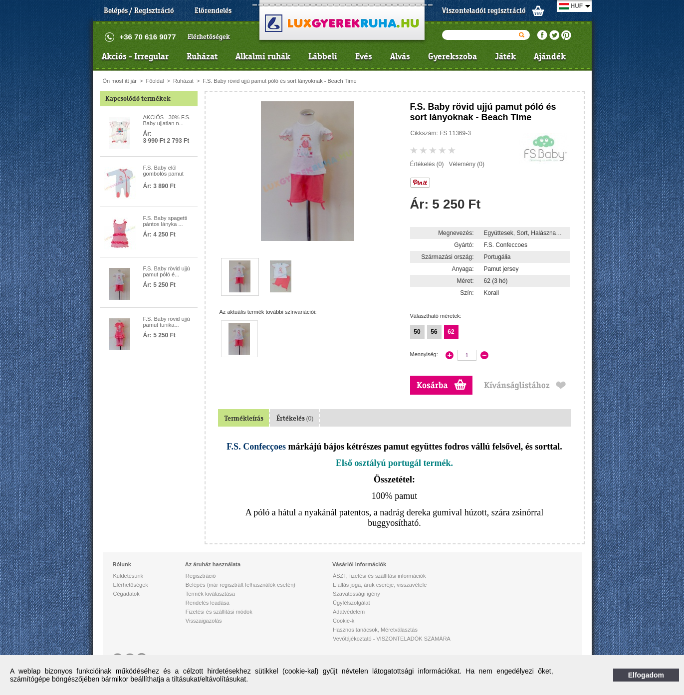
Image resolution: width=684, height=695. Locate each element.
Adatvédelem (349, 612)
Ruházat (202, 56)
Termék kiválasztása (210, 594)
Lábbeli (322, 56)
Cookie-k (343, 621)
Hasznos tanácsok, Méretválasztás (375, 630)
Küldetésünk (128, 576)
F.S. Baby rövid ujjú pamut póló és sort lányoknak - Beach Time (279, 81)
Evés (363, 56)
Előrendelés (213, 10)
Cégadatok (126, 594)
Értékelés (295, 418)
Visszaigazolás (204, 621)
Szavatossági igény (356, 594)
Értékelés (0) (427, 164)
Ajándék (550, 56)
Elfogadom (646, 675)
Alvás (400, 56)
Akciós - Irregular (135, 56)
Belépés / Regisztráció (139, 10)
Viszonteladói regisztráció (484, 10)
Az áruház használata (212, 564)
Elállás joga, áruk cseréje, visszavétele (380, 585)
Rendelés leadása (207, 603)
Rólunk (122, 564)
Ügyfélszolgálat (351, 603)
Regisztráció (201, 576)
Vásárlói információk (359, 564)
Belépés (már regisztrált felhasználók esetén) (240, 585)
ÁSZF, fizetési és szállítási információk (379, 576)
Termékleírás (244, 418)
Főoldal (155, 81)
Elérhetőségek (209, 36)
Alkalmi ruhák (262, 56)
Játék (505, 56)
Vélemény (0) (466, 164)
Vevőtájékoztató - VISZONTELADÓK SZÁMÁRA (392, 639)
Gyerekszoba (452, 56)
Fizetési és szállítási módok (219, 612)
